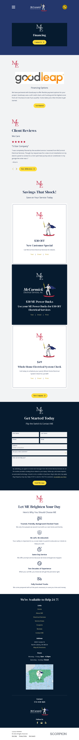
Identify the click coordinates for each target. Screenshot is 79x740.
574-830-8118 (39, 702)
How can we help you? (19, 458)
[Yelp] (46, 723)
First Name (16, 433)
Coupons (39, 625)
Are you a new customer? (20, 451)
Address (15, 445)
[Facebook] (37, 723)
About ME (39, 613)
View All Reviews (28, 169)
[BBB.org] (33, 723)
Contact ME (40, 633)
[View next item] (16, 169)
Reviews (39, 629)
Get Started (40, 106)
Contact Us (39, 42)
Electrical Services (39, 617)
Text (32, 254)
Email (39, 254)
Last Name (44, 433)
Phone (14, 439)
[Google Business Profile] (42, 723)
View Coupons (39, 396)
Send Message (39, 483)
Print (47, 254)
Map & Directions (39, 647)
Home (39, 609)
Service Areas (39, 621)
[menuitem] (14, 736)
